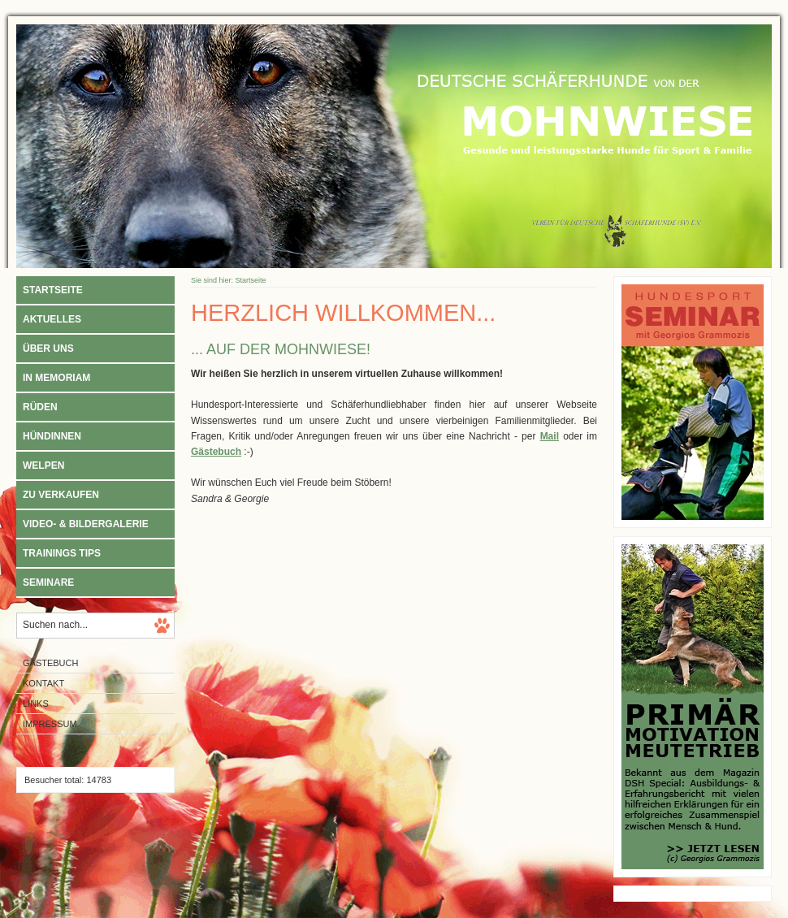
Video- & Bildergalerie (86, 524)
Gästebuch (50, 663)
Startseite (53, 290)
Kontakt (43, 683)
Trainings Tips (62, 553)
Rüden (40, 407)
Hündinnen (52, 436)
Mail (549, 436)
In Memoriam (56, 377)
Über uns (48, 348)
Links (36, 703)
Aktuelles (52, 319)
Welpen (43, 465)
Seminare (48, 582)
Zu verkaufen (61, 494)
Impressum (50, 724)
